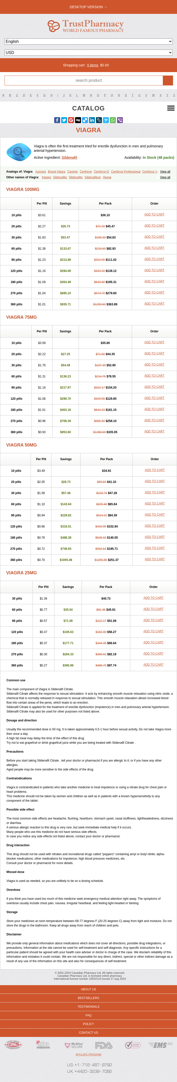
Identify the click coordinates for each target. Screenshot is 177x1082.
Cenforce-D (101, 171)
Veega (107, 177)
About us (88, 989)
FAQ (88, 1015)
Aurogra (40, 171)
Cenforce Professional (125, 171)
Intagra (46, 177)
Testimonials (88, 1006)
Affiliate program (88, 1054)
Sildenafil (69, 157)
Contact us (88, 1032)
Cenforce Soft (151, 171)
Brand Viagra (56, 171)
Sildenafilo (76, 177)
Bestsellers (88, 998)
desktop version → (88, 7)
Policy (88, 1024)
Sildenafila (60, 177)
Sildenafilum (93, 177)
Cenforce (86, 171)
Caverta (72, 171)
